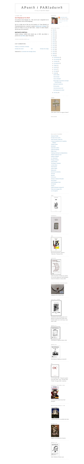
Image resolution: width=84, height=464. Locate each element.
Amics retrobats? (57, 78)
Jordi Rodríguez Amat (55, 182)
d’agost (55, 65)
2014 (54, 43)
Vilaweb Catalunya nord (56, 154)
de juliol (55, 67)
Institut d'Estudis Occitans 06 (57, 187)
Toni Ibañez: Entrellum (56, 163)
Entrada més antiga (44, 48)
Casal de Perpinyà (55, 149)
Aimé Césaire (56, 76)
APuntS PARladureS (42, 7)
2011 (54, 49)
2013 (54, 45)
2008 (54, 55)
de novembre (57, 59)
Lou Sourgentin (54, 190)
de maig (56, 71)
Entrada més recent (19, 48)
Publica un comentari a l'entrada (22, 46)
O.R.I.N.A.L (53, 177)
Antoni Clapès (54, 168)
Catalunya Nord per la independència (59, 153)
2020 (54, 38)
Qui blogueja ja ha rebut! (22, 18)
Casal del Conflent (55, 147)
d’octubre (56, 61)
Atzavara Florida (54, 136)
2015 (54, 41)
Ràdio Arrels (53, 151)
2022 (54, 34)
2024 (54, 30)
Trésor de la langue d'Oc (56, 189)
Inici (32, 48)
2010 (54, 51)
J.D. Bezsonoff (54, 158)
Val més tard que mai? (58, 88)
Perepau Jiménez (55, 159)
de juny (55, 69)
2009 (54, 53)
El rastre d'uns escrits (55, 137)
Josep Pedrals (54, 161)
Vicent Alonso (54, 166)
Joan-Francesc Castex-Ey (56, 139)
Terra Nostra (53, 180)
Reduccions (53, 170)
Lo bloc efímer (54, 165)
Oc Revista (53, 184)
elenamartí (53, 146)
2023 (54, 32)
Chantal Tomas (54, 144)
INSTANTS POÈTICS (58, 84)
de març (56, 92)
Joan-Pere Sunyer (63, 17)
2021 (54, 36)
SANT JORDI (56, 74)
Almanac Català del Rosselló (57, 178)
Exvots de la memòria (55, 172)
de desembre (57, 57)
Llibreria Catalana (55, 156)
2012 (54, 47)
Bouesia (53, 175)
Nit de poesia (56, 86)
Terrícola (53, 173)
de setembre (56, 63)
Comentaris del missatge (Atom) (29, 51)
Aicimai (52, 185)
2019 (54, 40)
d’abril (55, 73)
